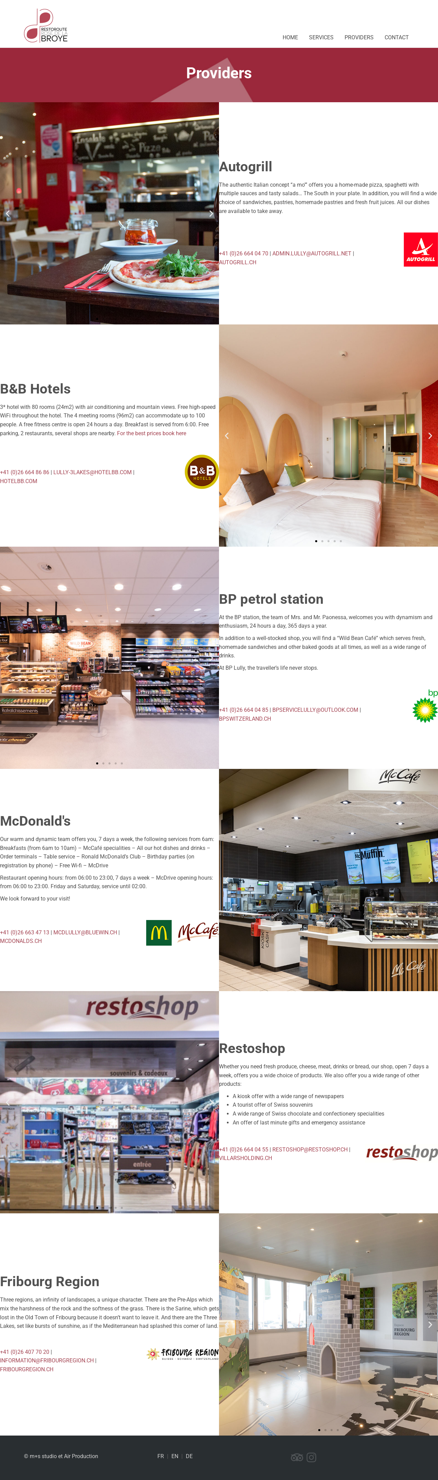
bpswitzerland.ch (245, 719)
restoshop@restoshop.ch (310, 1149)
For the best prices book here (151, 433)
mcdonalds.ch (21, 941)
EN (174, 1456)
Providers (359, 37)
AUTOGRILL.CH (237, 262)
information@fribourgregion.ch (47, 1360)
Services (321, 37)
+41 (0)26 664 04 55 (243, 1149)
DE (189, 1456)
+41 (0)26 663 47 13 (24, 932)
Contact (397, 37)
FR (160, 1456)
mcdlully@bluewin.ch (85, 932)
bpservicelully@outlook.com (315, 710)
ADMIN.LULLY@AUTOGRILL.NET (311, 253)
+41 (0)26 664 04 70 (243, 253)
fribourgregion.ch (26, 1369)
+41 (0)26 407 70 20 (24, 1352)
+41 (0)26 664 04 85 (243, 710)
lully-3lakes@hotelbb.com (92, 472)
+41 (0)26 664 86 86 (24, 472)
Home (290, 37)
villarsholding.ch (245, 1158)
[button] (7, 213)
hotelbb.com (18, 481)
